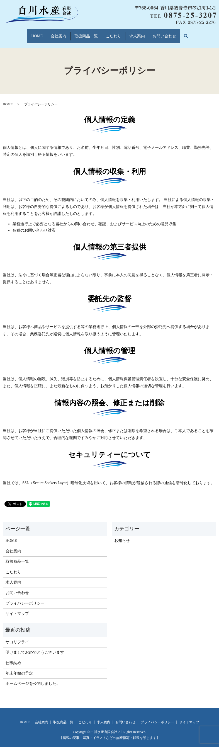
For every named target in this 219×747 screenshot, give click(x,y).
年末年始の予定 (19, 668)
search (200, 33)
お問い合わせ (174, 33)
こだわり (115, 33)
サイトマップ (17, 608)
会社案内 (53, 33)
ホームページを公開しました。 (33, 678)
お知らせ (122, 535)
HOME (27, 33)
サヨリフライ (17, 637)
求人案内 (142, 33)
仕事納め (13, 657)
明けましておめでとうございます (35, 647)
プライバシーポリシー (25, 598)
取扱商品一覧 (84, 33)
